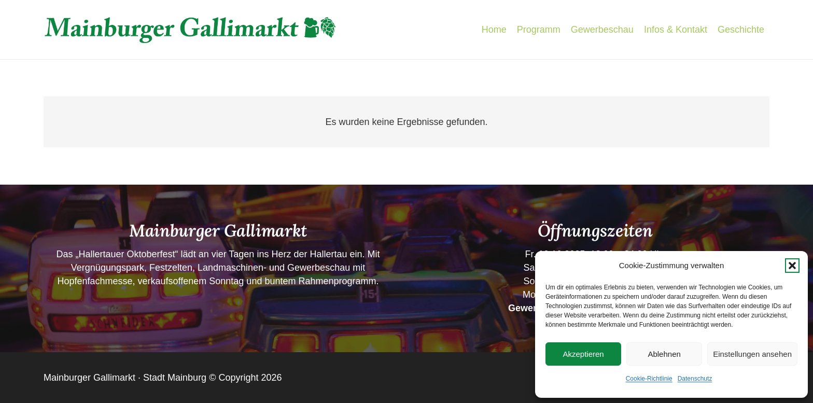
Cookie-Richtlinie (649, 378)
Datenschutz (695, 378)
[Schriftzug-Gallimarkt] (190, 30)
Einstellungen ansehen (752, 354)
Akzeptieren (583, 354)
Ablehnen (664, 354)
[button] (792, 265)
